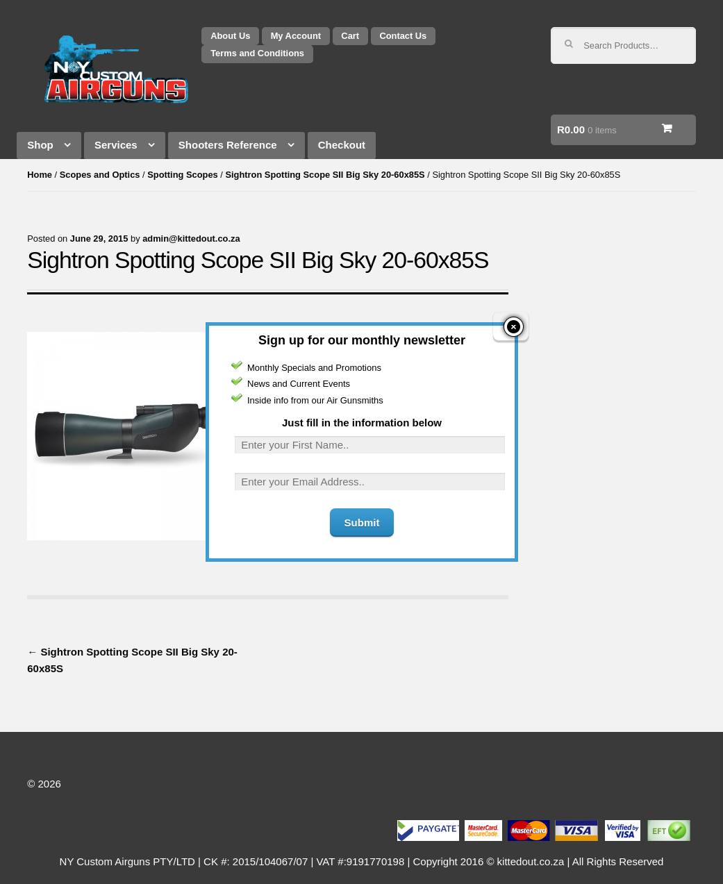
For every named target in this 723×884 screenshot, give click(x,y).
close (511, 318)
